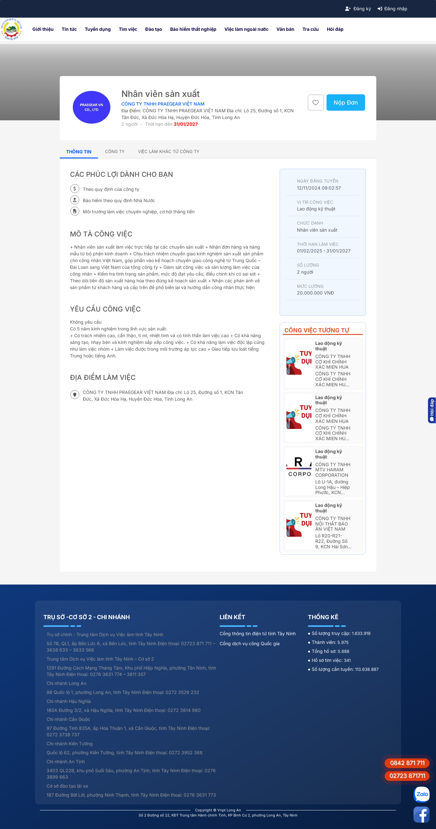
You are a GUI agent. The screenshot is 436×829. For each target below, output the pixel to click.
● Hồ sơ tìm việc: (326, 660)
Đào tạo (153, 29)
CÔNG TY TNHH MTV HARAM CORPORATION (332, 470)
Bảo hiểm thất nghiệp (193, 29)
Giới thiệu (43, 29)
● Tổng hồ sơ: (323, 651)
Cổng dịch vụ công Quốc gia (250, 643)
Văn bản (285, 29)
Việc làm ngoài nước (246, 29)
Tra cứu (310, 29)
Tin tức (69, 29)
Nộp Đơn (346, 102)
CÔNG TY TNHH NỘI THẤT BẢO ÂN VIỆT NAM (332, 524)
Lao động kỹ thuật (328, 345)
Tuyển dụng (98, 29)
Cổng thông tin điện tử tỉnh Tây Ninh (258, 633)
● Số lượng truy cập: (330, 633)
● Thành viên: (322, 642)
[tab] (115, 151)
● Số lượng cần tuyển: (331, 669)
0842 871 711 (407, 762)
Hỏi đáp (335, 29)
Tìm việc (128, 29)
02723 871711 (407, 775)
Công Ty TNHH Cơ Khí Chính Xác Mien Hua (332, 362)
